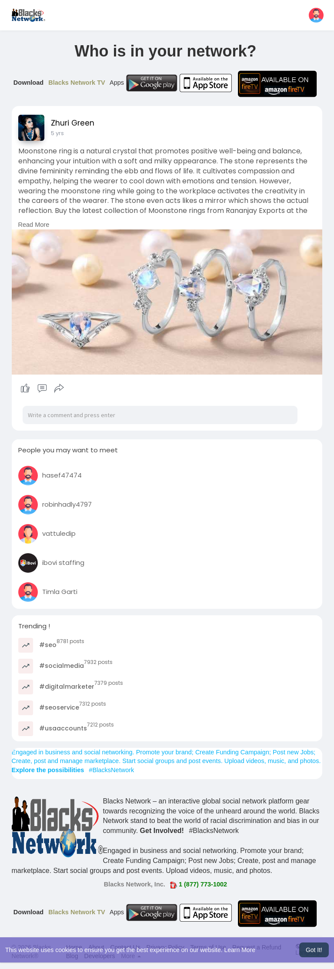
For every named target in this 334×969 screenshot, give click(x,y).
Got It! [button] (314, 949)
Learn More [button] (240, 949)
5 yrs (57, 133)
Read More (34, 224)
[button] (316, 15)
